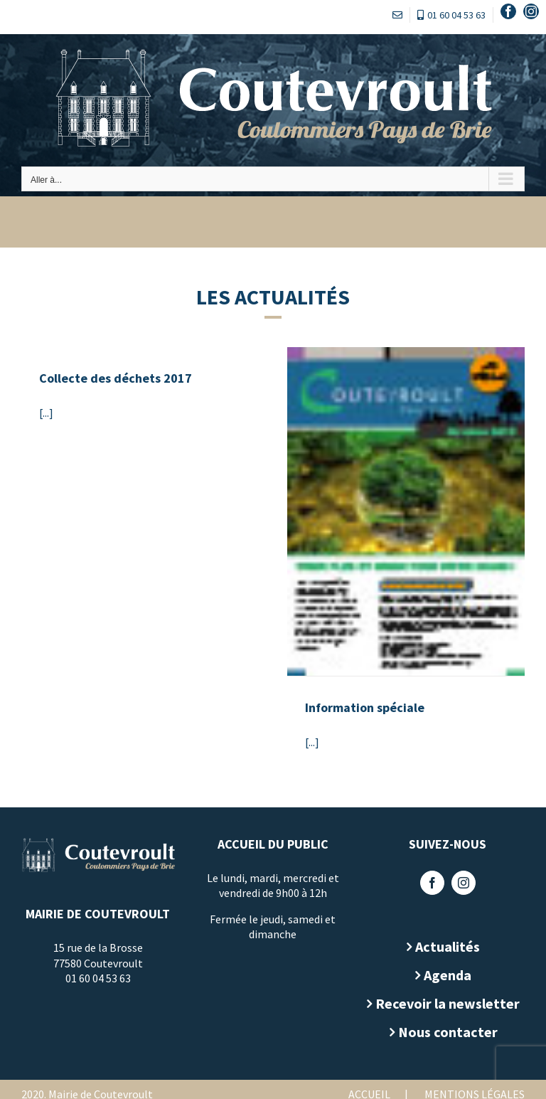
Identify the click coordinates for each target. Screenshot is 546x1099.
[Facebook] (432, 883)
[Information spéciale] (406, 511)
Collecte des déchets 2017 (115, 378)
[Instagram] (463, 883)
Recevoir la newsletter (447, 1003)
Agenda (447, 975)
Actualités (447, 946)
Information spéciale (364, 707)
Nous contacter (448, 1032)
